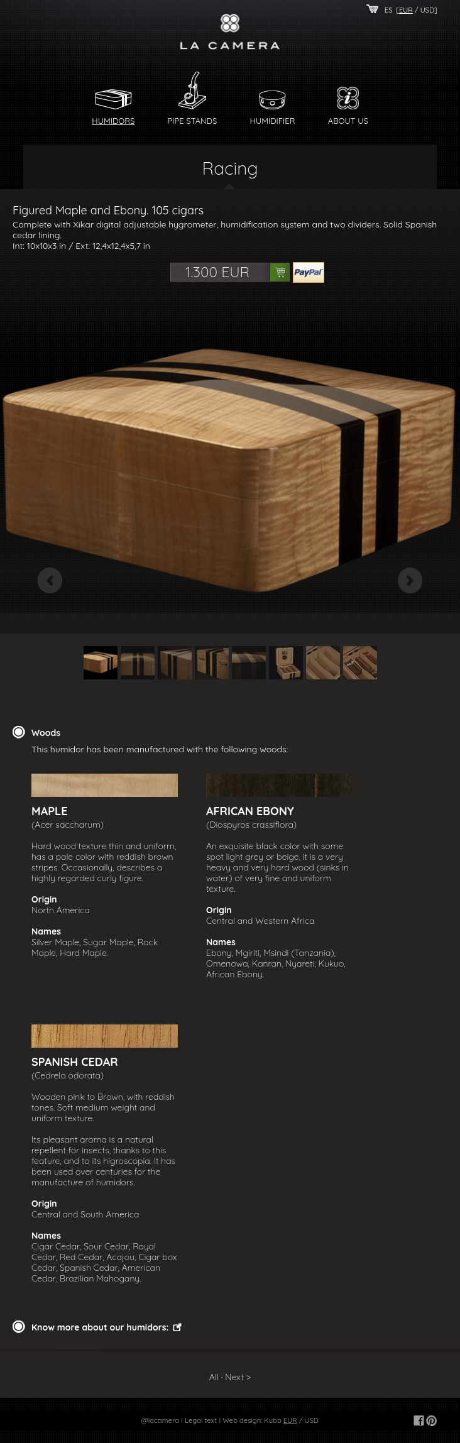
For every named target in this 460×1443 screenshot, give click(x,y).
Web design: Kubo (251, 1420)
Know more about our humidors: (99, 1327)
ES (389, 10)
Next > (238, 1377)
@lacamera (160, 1420)
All (214, 1377)
